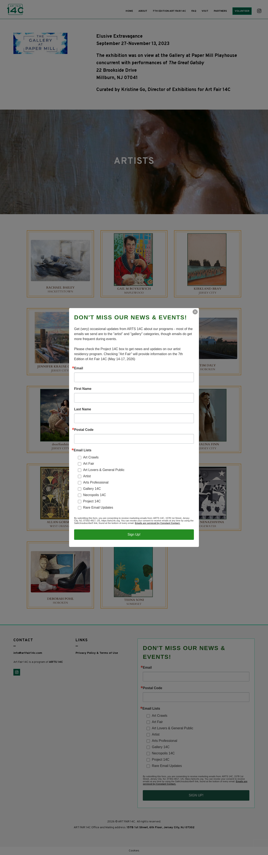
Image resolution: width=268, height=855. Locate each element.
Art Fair (88, 463)
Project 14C (92, 501)
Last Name (82, 409)
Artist (87, 476)
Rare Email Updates (98, 507)
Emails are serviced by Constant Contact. (157, 523)
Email (78, 368)
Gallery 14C (92, 488)
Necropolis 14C (94, 495)
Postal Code (83, 429)
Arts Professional (95, 482)
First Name (82, 388)
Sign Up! (134, 534)
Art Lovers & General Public (103, 470)
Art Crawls (91, 457)
